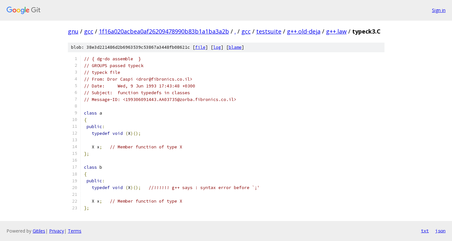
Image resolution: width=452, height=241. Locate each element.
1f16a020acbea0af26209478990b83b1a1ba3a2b (164, 31)
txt (425, 231)
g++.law (336, 31)
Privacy (56, 231)
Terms (74, 231)
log (217, 47)
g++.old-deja (304, 31)
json (440, 231)
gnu (73, 31)
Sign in (439, 10)
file (200, 47)
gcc (88, 31)
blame (235, 47)
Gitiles (39, 231)
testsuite (268, 31)
